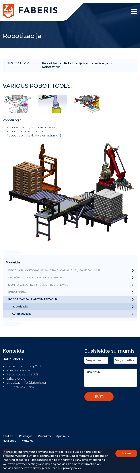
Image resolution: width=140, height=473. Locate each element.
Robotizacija (51, 67)
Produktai (49, 63)
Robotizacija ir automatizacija (86, 63)
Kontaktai (28, 440)
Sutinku (126, 455)
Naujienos (9, 440)
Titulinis (8, 436)
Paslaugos (25, 436)
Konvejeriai (17, 292)
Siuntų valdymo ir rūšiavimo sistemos (38, 284)
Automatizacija (21, 313)
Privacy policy (72, 470)
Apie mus (62, 436)
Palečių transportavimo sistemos (35, 277)
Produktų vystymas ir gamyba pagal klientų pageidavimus (54, 270)
